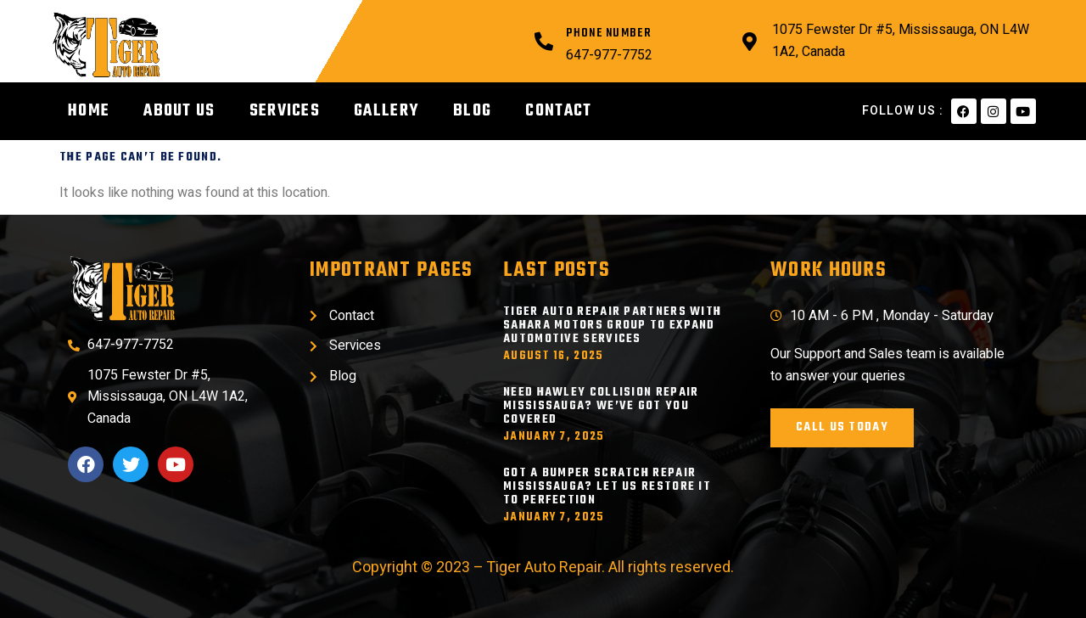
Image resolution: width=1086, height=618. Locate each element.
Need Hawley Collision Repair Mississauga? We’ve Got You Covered (600, 406)
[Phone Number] (544, 41)
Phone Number (608, 33)
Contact (558, 111)
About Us (179, 111)
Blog (472, 111)
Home (88, 111)
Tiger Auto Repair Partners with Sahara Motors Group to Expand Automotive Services (612, 325)
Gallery (386, 111)
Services (284, 111)
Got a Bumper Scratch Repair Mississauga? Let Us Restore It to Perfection (607, 487)
